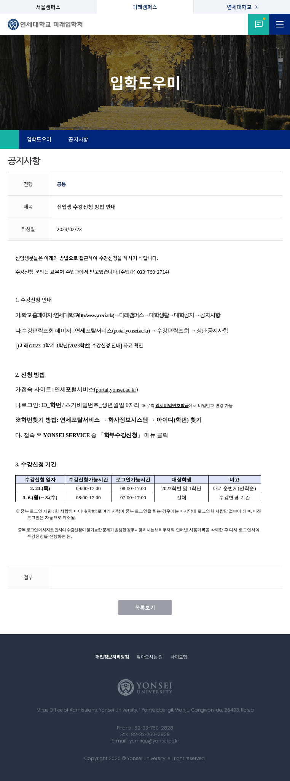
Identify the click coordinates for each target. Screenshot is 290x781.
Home (9, 139)
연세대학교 (239, 7)
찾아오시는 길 (150, 656)
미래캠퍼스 (144, 7)
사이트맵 (178, 656)
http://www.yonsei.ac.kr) (96, 315)
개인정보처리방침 (112, 656)
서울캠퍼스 (48, 7)
